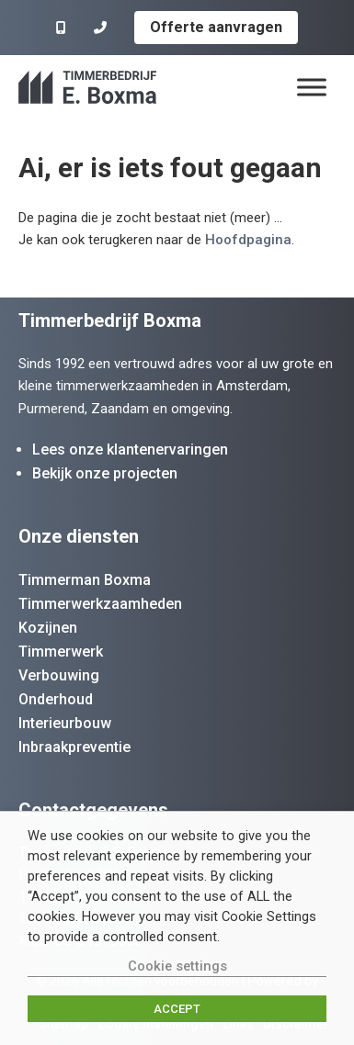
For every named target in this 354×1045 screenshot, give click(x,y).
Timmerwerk (60, 651)
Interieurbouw (64, 723)
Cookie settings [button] (177, 966)
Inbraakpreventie (74, 747)
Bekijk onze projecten (104, 473)
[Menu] (311, 87)
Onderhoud (55, 699)
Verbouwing (58, 675)
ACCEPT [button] (177, 1009)
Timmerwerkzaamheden (100, 603)
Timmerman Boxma (84, 580)
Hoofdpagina (248, 239)
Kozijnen (47, 627)
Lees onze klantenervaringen (130, 449)
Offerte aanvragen (216, 27)
